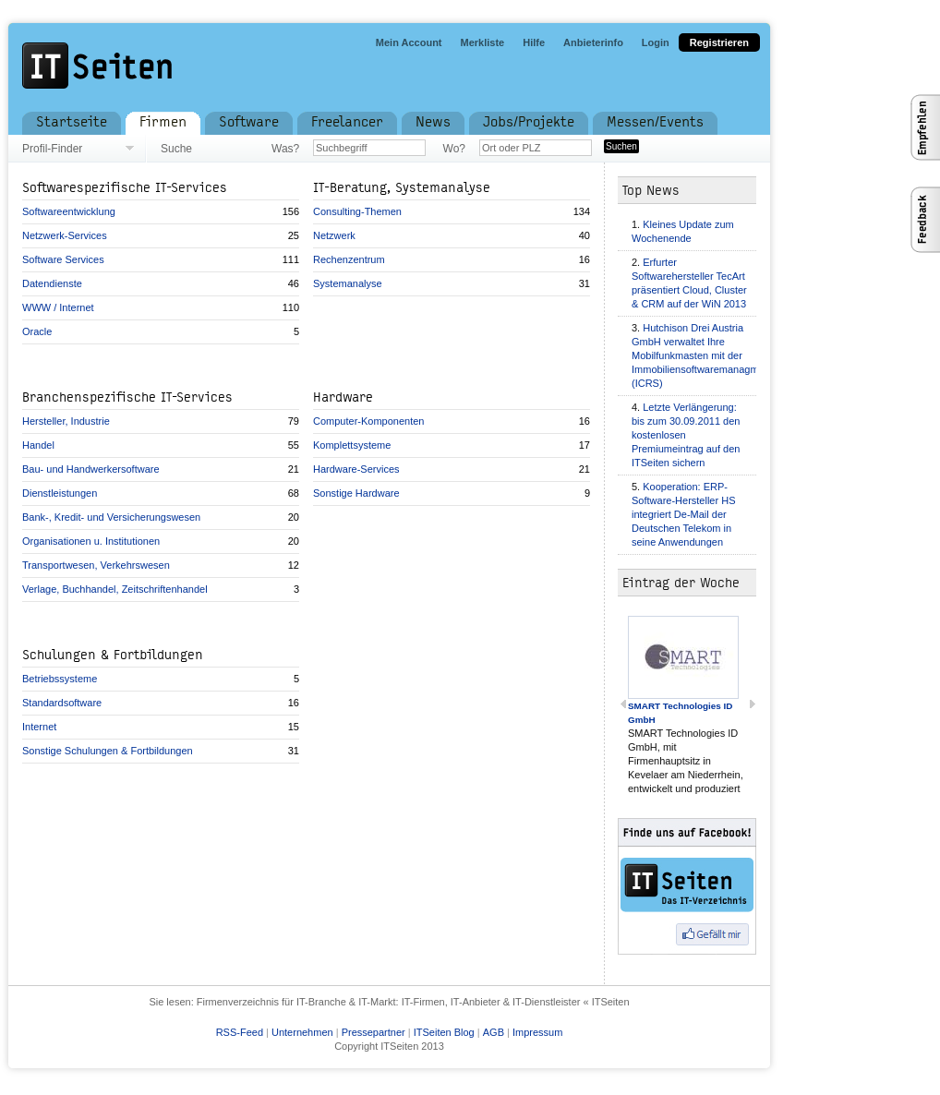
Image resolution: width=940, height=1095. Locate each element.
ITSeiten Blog (444, 1032)
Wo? (454, 148)
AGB (493, 1032)
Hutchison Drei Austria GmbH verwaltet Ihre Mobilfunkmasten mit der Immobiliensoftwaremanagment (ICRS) (702, 355)
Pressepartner (373, 1032)
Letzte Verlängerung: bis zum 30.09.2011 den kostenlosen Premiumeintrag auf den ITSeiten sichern (686, 435)
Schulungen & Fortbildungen (112, 655)
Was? (285, 148)
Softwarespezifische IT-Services (124, 188)
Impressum (537, 1032)
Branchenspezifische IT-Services (127, 397)
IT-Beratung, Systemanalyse (401, 188)
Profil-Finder (52, 148)
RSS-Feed (239, 1032)
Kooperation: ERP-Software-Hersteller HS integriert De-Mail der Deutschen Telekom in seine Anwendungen (683, 514)
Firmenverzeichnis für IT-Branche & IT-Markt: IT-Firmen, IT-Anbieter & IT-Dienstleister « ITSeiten (413, 1001)
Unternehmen (302, 1032)
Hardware (343, 397)
